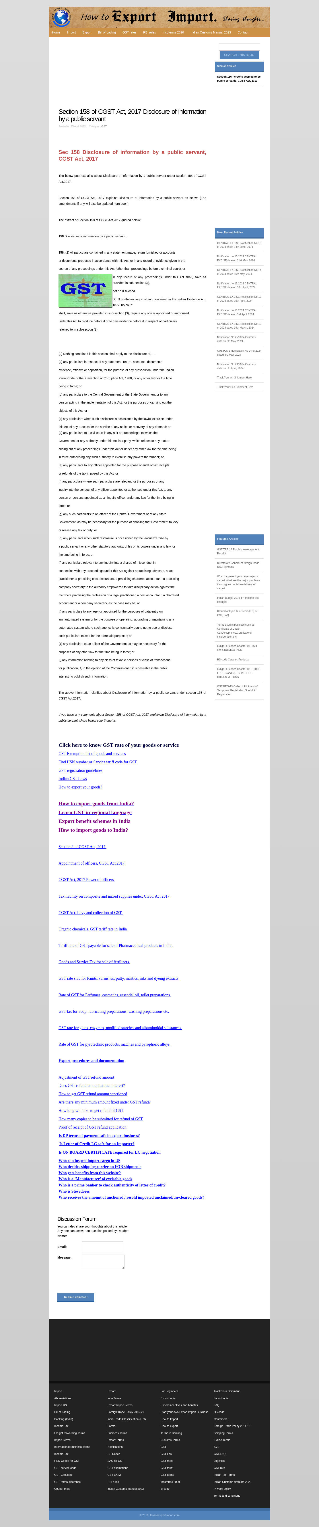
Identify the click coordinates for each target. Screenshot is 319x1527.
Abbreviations (62, 1398)
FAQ (216, 1405)
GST (104, 126)
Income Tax (61, 1426)
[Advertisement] (132, 72)
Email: (62, 1247)
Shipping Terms (223, 1433)
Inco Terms (114, 1398)
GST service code (65, 1468)
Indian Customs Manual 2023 (211, 32)
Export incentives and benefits (179, 1405)
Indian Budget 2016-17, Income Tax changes (238, 599)
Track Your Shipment (226, 1391)
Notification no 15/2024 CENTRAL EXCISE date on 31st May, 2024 (237, 258)
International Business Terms (72, 1446)
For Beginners (169, 1391)
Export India (168, 1398)
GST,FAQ (220, 1454)
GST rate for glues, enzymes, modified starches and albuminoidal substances (120, 1028)
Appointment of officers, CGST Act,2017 (92, 863)
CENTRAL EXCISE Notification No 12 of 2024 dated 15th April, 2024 (239, 298)
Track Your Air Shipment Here (234, 377)
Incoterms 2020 (173, 32)
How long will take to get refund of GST (90, 1110)
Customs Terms (170, 1440)
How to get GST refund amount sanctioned (92, 1094)
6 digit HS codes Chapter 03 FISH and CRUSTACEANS (237, 648)
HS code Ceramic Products (233, 659)
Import (71, 32)
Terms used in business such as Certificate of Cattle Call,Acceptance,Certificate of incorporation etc (236, 630)
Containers (220, 1419)
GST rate (219, 1468)
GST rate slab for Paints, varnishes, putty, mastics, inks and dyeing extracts (118, 978)
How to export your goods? (80, 787)
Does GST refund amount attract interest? (91, 1085)
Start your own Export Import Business (184, 1412)
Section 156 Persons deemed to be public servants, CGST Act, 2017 (239, 78)
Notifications (115, 1446)
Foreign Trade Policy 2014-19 (232, 1426)
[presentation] (91, 1282)
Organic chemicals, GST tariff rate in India (93, 929)
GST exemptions (117, 1468)
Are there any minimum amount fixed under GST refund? (104, 1102)
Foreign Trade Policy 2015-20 (125, 1412)
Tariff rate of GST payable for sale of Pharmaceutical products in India (115, 945)
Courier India (62, 1488)
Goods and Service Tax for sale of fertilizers (94, 962)
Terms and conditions (227, 1495)
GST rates (130, 32)
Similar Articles (226, 66)
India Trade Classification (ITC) (126, 1419)
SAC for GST (115, 1460)
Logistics (219, 1460)
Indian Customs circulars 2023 (232, 1482)
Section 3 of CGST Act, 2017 (82, 847)
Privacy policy (222, 1488)
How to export (169, 1426)
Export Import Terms (119, 1405)
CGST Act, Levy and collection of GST (90, 912)
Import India (221, 1398)
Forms (111, 1426)
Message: (64, 1257)
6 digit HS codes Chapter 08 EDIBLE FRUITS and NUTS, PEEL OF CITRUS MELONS (238, 673)
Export (86, 32)
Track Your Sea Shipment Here (235, 387)
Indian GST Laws (72, 778)
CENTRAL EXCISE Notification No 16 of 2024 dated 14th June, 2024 (239, 245)
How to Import (169, 1419)
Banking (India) (63, 1419)
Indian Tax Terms (224, 1474)
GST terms (167, 1474)
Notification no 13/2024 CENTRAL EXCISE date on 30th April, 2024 (237, 285)
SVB (216, 1446)
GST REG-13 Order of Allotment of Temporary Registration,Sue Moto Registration (237, 690)
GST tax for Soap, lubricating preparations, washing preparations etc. (114, 1011)
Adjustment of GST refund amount (86, 1077)
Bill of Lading (107, 32)
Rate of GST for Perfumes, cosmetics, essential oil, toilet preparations (114, 995)
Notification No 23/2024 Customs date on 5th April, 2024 (236, 366)
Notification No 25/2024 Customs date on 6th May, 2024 (236, 339)
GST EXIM (114, 1474)
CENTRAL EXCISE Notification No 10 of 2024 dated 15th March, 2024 (239, 325)
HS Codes (113, 1454)
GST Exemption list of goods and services (92, 753)
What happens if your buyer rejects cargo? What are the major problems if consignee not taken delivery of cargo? (238, 582)
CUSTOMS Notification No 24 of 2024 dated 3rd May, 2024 (239, 352)
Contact (242, 32)
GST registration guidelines (80, 770)
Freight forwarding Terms (69, 1433)
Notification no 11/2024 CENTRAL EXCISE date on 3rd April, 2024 (237, 312)
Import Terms (62, 1440)
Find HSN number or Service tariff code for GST (97, 762)
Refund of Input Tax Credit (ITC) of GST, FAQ (237, 613)
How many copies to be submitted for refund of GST (100, 1119)
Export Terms (115, 1440)
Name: (62, 1236)
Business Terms (117, 1433)
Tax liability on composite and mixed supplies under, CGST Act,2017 (114, 896)
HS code (219, 1412)
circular (165, 1488)
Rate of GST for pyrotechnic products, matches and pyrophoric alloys (114, 1044)
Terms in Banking (171, 1433)
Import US (60, 1405)
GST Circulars (63, 1474)
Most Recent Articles (230, 232)
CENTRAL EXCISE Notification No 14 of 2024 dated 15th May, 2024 (239, 272)
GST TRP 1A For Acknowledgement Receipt (238, 551)
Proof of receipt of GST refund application (92, 1127)
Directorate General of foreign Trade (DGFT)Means (238, 565)
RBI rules (149, 32)
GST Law (166, 1454)
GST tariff (166, 1468)
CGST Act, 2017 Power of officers (86, 879)
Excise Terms (222, 1440)
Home (56, 32)
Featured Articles (228, 538)
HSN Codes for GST (67, 1460)
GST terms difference (67, 1482)
